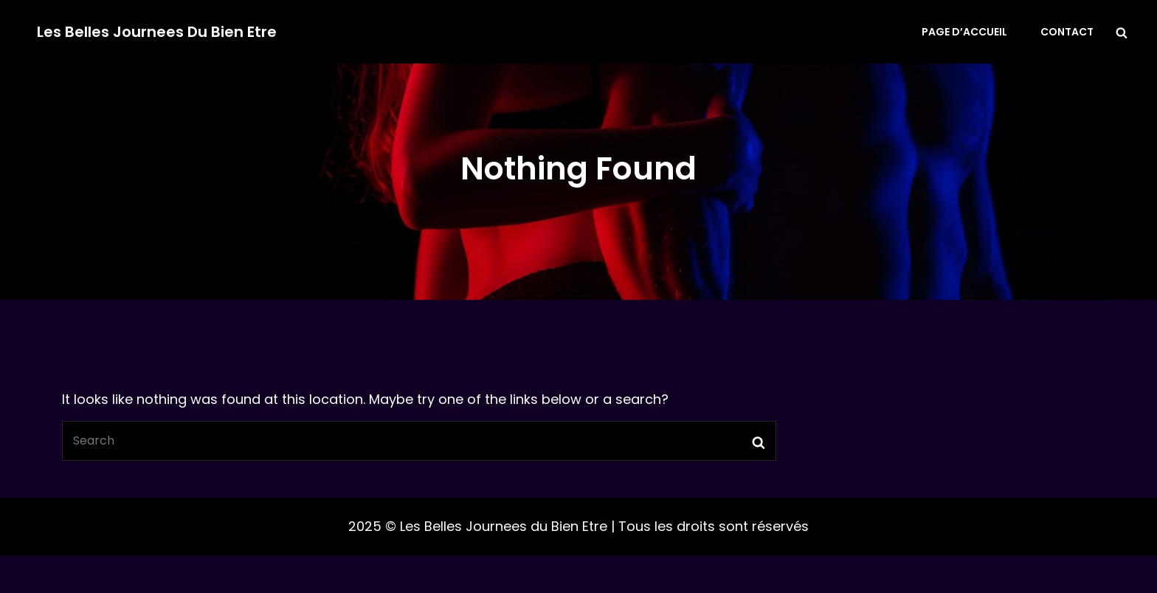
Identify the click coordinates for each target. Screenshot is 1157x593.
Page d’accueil (964, 31)
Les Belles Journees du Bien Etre (157, 31)
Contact (1067, 31)
